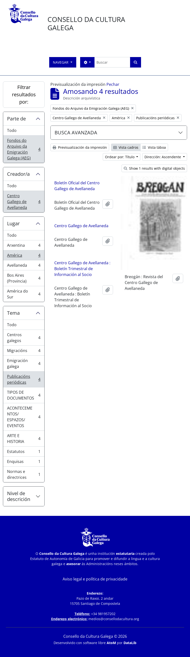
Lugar (13, 223)
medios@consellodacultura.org (113, 619)
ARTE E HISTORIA (23, 438)
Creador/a (18, 174)
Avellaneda (23, 266)
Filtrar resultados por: (24, 94)
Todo (12, 130)
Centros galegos (23, 337)
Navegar (61, 62)
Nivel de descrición (18, 496)
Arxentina (23, 246)
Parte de (16, 118)
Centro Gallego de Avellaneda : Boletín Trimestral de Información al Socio (82, 269)
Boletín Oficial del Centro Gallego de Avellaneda (77, 185)
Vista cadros (125, 147)
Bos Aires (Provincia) (23, 278)
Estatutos (23, 453)
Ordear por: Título (120, 157)
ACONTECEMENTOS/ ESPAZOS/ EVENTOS (23, 416)
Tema (13, 313)
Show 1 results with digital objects (154, 168)
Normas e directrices (23, 474)
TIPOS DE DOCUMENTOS (23, 395)
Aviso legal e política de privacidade (95, 579)
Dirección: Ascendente (163, 157)
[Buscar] (112, 62)
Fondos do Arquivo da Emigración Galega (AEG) (23, 149)
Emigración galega (23, 363)
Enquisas (23, 463)
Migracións (23, 352)
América (23, 256)
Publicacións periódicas (23, 379)
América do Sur (23, 294)
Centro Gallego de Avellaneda (23, 201)
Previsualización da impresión (80, 147)
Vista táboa (154, 147)
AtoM (111, 642)
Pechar (112, 84)
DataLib (130, 642)
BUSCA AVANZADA (76, 132)
